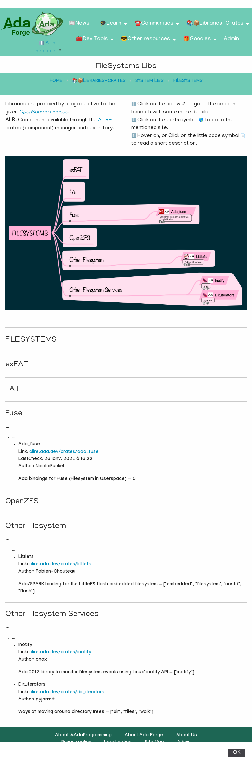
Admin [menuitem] (231, 39)
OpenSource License (43, 112)
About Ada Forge (144, 735)
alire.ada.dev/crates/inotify (60, 652)
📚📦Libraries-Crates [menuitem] (214, 24)
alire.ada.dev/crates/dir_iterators (66, 692)
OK (237, 753)
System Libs (149, 81)
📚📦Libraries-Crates (99, 81)
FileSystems (188, 81)
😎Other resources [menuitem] (145, 39)
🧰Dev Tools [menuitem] (92, 39)
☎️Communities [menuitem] (154, 24)
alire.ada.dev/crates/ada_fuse (64, 452)
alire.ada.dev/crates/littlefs (60, 564)
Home (56, 81)
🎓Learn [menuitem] (110, 24)
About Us (186, 735)
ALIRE (105, 120)
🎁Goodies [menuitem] (197, 39)
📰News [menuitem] (79, 24)
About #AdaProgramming (83, 735)
